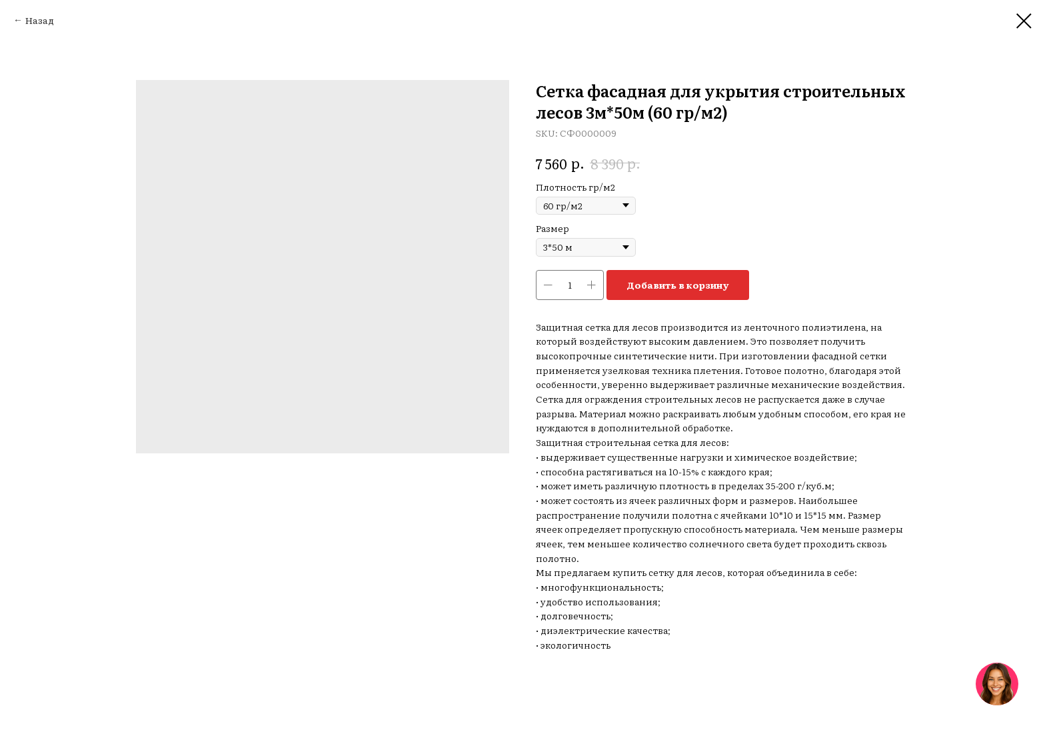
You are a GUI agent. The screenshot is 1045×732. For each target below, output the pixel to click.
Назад (39, 20)
